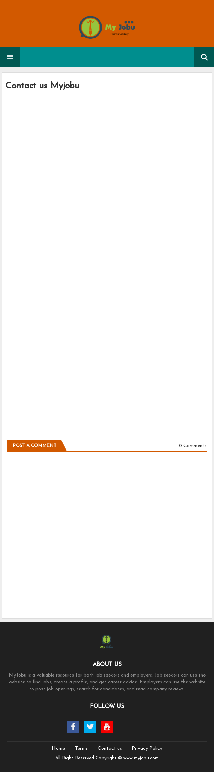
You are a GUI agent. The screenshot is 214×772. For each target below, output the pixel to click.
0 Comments (193, 445)
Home (58, 748)
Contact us (110, 748)
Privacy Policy (147, 748)
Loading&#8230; (107, 259)
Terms (81, 748)
